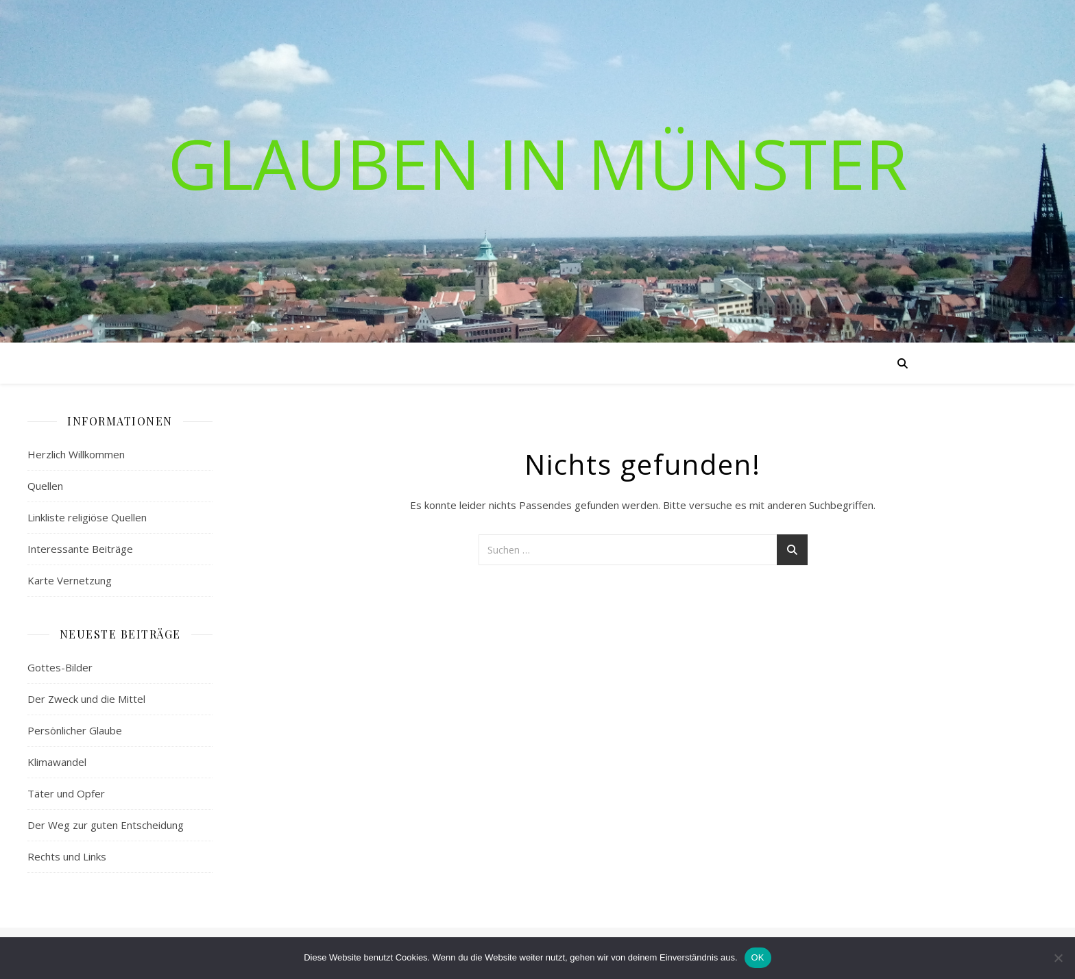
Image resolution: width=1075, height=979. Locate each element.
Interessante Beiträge (80, 549)
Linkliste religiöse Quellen (87, 517)
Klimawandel (56, 762)
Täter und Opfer (66, 793)
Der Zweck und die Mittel (86, 699)
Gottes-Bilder (60, 667)
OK (757, 957)
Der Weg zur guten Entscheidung (105, 825)
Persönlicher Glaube (74, 730)
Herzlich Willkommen (76, 454)
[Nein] (1058, 958)
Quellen (45, 486)
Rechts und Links (66, 856)
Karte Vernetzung (69, 580)
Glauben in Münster (538, 163)
